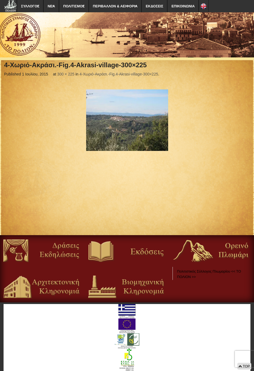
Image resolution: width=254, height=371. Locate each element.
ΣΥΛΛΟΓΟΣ (30, 6)
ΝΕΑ (51, 6)
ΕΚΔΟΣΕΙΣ (154, 6)
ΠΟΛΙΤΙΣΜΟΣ (73, 6)
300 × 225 (65, 74)
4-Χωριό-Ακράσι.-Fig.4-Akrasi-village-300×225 (119, 74)
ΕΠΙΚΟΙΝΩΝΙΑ (183, 6)
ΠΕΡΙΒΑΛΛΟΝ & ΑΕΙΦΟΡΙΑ (115, 6)
